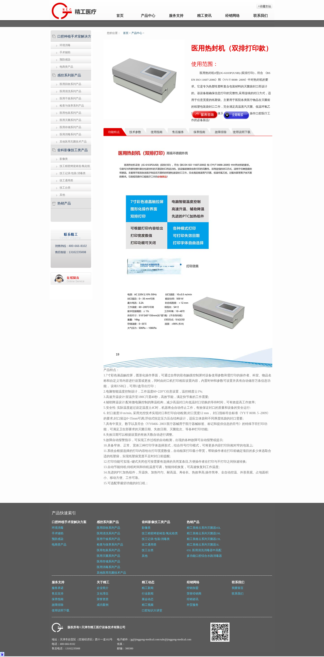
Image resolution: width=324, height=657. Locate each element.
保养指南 (57, 599)
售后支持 (57, 593)
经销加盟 (192, 588)
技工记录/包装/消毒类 (73, 173)
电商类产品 (66, 66)
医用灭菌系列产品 (70, 120)
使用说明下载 (60, 610)
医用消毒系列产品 (70, 134)
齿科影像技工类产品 (72, 150)
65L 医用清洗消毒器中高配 (204, 550)
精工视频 (147, 604)
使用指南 (156, 132)
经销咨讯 (192, 599)
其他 (62, 194)
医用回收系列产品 (70, 84)
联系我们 (260, 16)
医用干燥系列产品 (70, 98)
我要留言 (237, 588)
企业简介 (102, 588)
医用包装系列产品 (70, 112)
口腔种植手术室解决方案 (70, 38)
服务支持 (176, 16)
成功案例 (102, 604)
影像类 (64, 158)
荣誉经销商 (194, 593)
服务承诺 (57, 588)
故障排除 (57, 604)
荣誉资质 (102, 599)
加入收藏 (264, 6)
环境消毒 (65, 45)
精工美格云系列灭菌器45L (204, 527)
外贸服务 (192, 604)
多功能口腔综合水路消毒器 (204, 555)
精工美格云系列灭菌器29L (204, 533)
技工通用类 (66, 180)
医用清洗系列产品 (70, 91)
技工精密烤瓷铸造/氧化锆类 (70, 167)
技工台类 (65, 187)
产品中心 (148, 16)
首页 (120, 16)
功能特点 (114, 132)
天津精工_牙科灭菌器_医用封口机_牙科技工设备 (61, 10)
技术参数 (135, 132)
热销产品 (64, 203)
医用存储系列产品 (70, 127)
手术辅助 (65, 52)
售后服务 (178, 132)
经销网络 (232, 16)
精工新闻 (147, 588)
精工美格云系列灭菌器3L (203, 544)
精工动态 (148, 582)
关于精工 (103, 582)
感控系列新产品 (69, 75)
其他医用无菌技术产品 (73, 141)
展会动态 (147, 599)
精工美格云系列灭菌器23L (204, 539)
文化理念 (102, 593)
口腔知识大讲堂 (152, 610)
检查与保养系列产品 (72, 105)
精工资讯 (204, 16)
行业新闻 (147, 593)
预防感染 (65, 59)
